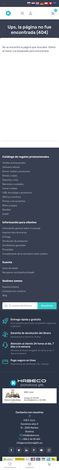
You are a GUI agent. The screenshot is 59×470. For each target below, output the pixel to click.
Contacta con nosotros (14, 291)
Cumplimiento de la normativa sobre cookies (25, 254)
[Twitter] (19, 450)
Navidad (6, 209)
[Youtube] (41, 450)
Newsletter (47, 305)
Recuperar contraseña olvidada (18, 272)
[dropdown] (3, 3)
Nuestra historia (10, 287)
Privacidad (7, 249)
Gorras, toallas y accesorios (16, 171)
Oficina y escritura (11, 197)
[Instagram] (49, 450)
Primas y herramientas (13, 201)
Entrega (6, 237)
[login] (37, 13)
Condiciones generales (13, 245)
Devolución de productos (15, 241)
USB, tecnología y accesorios (17, 192)
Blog (4, 295)
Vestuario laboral (11, 167)
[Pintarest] (34, 450)
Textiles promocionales (14, 163)
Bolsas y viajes (9, 175)
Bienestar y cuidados (13, 184)
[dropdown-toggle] (52, 13)
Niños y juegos (9, 205)
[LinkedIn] (26, 450)
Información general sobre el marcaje (21, 228)
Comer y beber (9, 188)
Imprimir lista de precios (14, 232)
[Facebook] (11, 450)
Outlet (5, 214)
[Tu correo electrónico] (20, 305)
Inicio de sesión (10, 268)
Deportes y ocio (10, 180)
